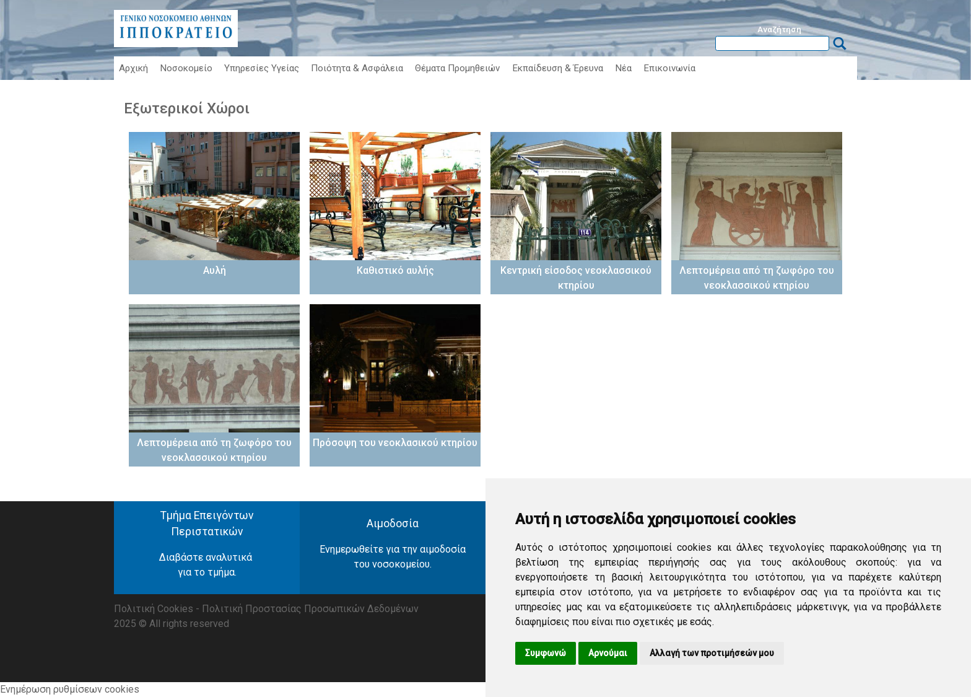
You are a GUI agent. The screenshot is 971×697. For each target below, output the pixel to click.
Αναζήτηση (779, 29)
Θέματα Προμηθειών (457, 68)
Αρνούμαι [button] (607, 653)
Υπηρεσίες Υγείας (261, 68)
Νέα (623, 68)
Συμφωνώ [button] (545, 653)
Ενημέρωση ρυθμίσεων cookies (69, 689)
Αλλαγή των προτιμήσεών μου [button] (712, 653)
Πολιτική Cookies (153, 609)
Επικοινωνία (669, 68)
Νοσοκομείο (186, 68)
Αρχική (133, 68)
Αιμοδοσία (393, 523)
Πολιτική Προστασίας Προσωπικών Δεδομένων (310, 609)
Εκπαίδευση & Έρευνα (557, 68)
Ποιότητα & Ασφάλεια (357, 68)
